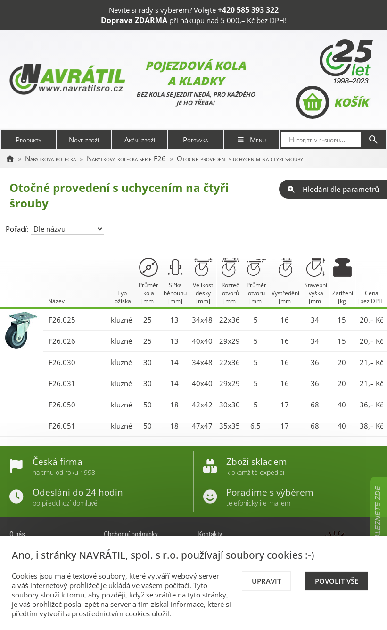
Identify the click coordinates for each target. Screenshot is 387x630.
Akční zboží (139, 139)
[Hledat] (373, 139)
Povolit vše (336, 581)
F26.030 (62, 362)
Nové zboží (84, 139)
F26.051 (62, 426)
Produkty (28, 139)
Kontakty (210, 534)
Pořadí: (18, 228)
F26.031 (62, 383)
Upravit (266, 581)
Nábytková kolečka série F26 (126, 158)
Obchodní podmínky (131, 534)
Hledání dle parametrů (333, 189)
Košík (332, 102)
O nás (17, 534)
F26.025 (62, 319)
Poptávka (195, 139)
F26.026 (62, 341)
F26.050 (62, 404)
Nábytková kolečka (50, 158)
